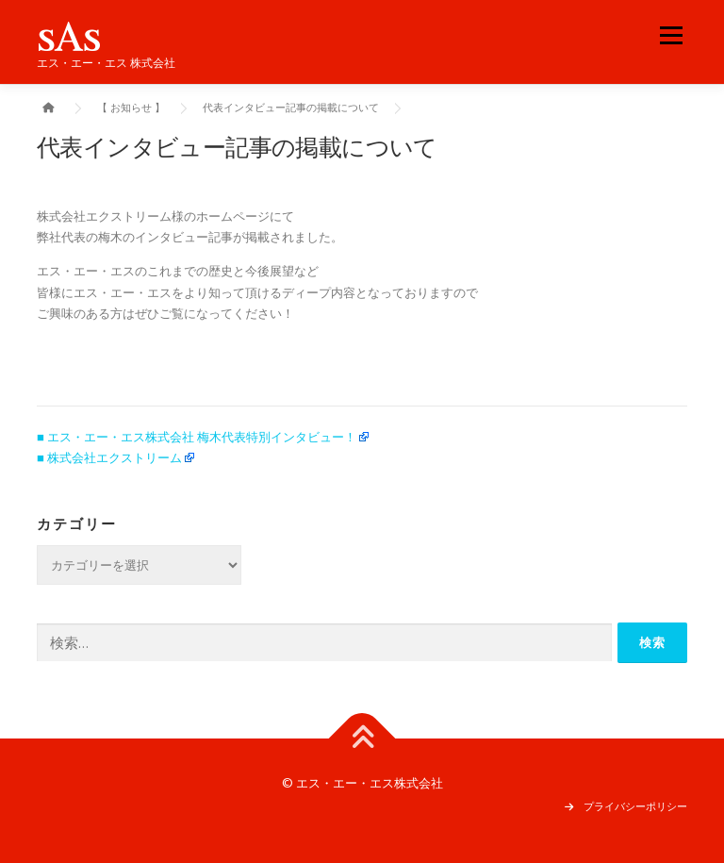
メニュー (670, 34)
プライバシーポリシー (635, 806)
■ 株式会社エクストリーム (109, 457)
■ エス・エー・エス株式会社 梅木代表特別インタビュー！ (196, 436)
